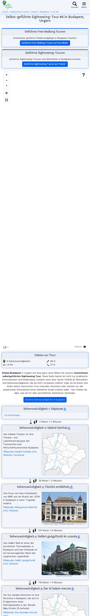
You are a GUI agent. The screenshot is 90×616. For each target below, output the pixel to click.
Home (5, 12)
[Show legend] (83, 75)
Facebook (18, 455)
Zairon (58, 576)
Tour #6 (55, 12)
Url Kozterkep (12, 415)
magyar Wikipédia (59, 524)
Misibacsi (47, 524)
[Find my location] (6, 93)
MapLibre (78, 346)
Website (7, 455)
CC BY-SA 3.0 (80, 524)
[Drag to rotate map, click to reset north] (6, 86)
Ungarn (34, 12)
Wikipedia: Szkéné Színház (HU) (20, 452)
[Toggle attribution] (84, 346)
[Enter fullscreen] (6, 100)
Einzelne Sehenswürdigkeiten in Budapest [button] (45, 400)
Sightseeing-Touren (19, 12)
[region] (45, 210)
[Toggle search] (74, 5)
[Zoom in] (6, 75)
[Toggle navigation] (84, 5)
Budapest (44, 12)
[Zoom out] (6, 80)
